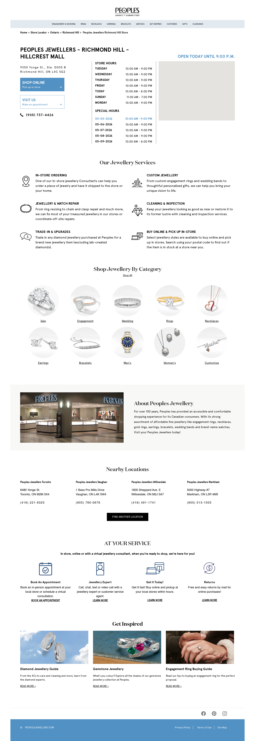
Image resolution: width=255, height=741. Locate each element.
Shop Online (42, 84)
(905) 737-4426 (37, 115)
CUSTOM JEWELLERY (162, 175)
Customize (172, 24)
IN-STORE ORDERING (51, 175)
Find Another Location (127, 516)
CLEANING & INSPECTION (166, 203)
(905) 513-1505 (199, 502)
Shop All (127, 275)
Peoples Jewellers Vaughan (91, 482)
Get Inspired (156, 24)
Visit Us (42, 102)
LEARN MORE (100, 600)
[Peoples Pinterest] (214, 713)
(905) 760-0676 (88, 502)
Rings (83, 24)
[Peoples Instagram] (225, 713)
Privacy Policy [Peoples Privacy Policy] (182, 727)
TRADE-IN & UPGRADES (52, 232)
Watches (140, 24)
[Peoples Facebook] (203, 713)
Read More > (28, 686)
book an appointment (45, 600)
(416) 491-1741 (143, 502)
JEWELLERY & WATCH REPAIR (57, 203)
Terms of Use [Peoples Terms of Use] (204, 727)
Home (23, 32)
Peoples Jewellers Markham (203, 482)
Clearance (198, 24)
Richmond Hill (70, 32)
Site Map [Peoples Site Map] (222, 727)
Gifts (184, 24)
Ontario (54, 32)
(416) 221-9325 (32, 502)
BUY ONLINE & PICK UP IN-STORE (171, 232)
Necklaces (96, 24)
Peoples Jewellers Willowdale (148, 482)
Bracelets (126, 24)
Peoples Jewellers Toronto (35, 482)
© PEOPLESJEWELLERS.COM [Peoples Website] (37, 727)
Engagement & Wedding (63, 24)
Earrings (111, 24)
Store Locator (39, 32)
